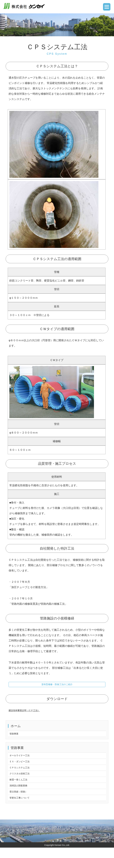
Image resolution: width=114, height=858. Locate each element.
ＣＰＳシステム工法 (22, 772)
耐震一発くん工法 (20, 786)
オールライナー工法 (22, 758)
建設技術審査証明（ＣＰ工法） (27, 712)
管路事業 (15, 736)
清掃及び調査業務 (20, 793)
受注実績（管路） (20, 800)
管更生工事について (22, 807)
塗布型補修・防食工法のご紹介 (57, 685)
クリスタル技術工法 (22, 779)
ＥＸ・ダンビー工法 (22, 765)
